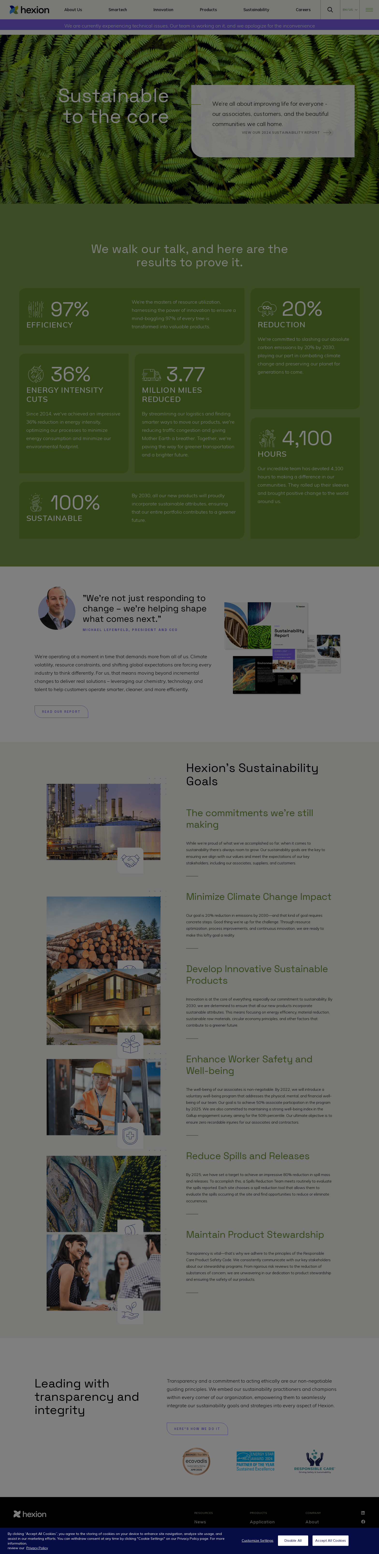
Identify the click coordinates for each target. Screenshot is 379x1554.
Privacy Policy (37, 1548)
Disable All (293, 1541)
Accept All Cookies (330, 1541)
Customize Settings (258, 1541)
